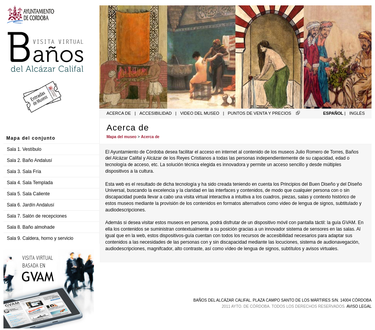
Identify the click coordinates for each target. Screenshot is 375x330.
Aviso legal (359, 306)
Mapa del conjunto (31, 138)
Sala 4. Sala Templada (30, 182)
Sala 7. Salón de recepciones (37, 216)
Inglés (357, 113)
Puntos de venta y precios (259, 113)
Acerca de (119, 113)
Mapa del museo (122, 137)
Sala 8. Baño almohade (31, 227)
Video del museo (200, 113)
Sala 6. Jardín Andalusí (30, 205)
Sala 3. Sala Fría (24, 171)
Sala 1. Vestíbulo (24, 149)
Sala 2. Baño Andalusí (29, 160)
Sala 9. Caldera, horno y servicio (40, 238)
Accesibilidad (156, 113)
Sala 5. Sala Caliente (28, 193)
